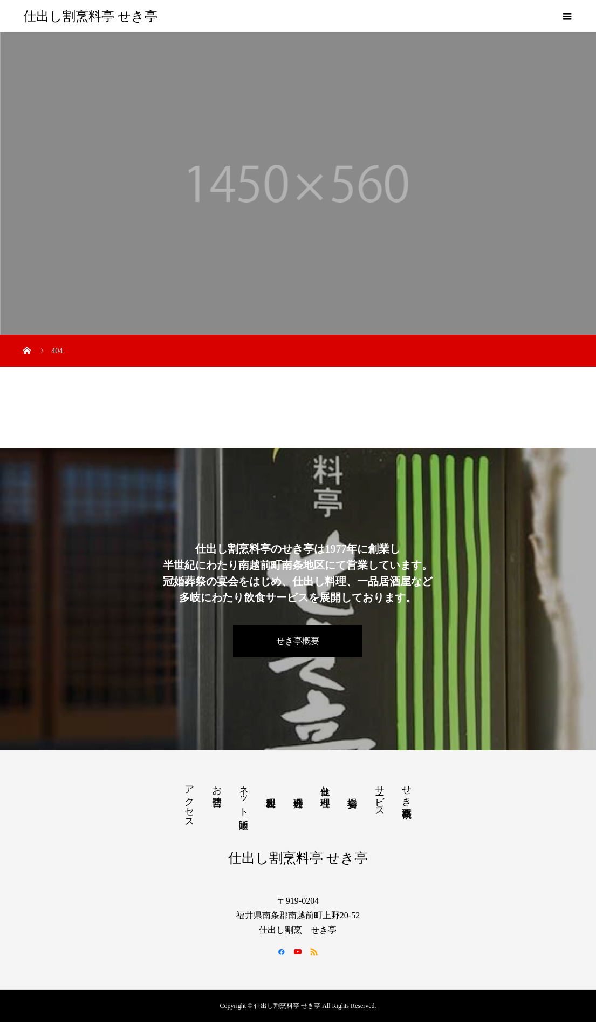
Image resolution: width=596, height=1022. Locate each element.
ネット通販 (243, 795)
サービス (379, 795)
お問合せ (216, 790)
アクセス (189, 801)
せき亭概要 (297, 641)
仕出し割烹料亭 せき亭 (90, 16)
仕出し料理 (325, 785)
